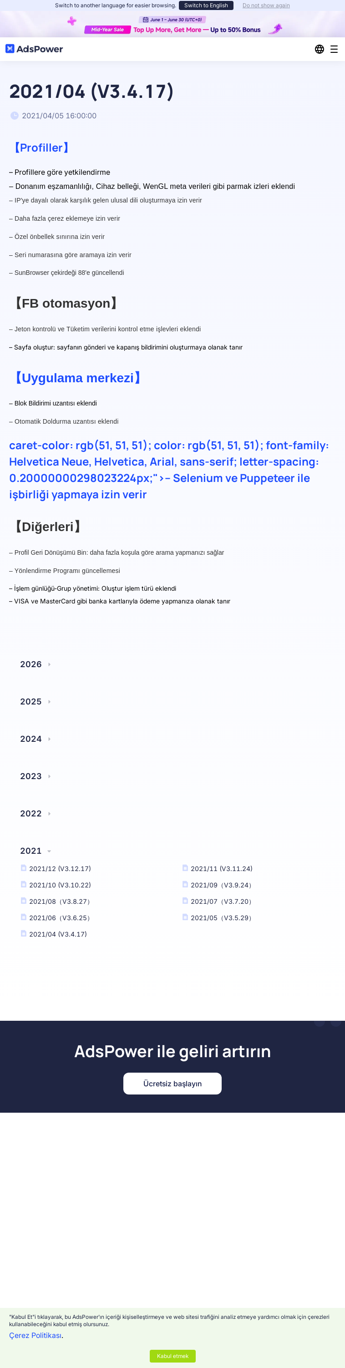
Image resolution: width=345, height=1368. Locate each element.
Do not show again (266, 5)
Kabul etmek (172, 1356)
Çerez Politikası (35, 1335)
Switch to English (206, 5)
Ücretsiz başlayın (172, 1083)
